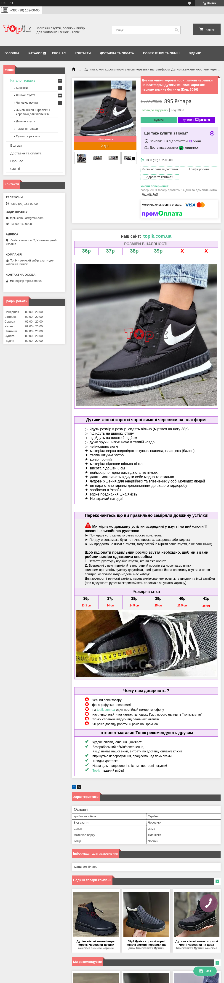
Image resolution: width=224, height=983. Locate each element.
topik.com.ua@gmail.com (26, 218)
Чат (205, 971)
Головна (12, 53)
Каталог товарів (22, 80)
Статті (15, 169)
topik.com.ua (106, 709)
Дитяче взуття (25, 121)
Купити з (196, 120)
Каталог (35, 53)
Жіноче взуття (25, 95)
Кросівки (22, 87)
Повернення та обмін (161, 53)
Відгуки (195, 53)
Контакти (83, 53)
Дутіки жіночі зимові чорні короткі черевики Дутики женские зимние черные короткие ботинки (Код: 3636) (96, 945)
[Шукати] (177, 30)
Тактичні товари (27, 128)
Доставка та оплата (117, 53)
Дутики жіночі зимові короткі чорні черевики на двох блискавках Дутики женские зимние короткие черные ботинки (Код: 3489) (196, 945)
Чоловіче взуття (27, 102)
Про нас (59, 53)
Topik (96, 770)
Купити (159, 120)
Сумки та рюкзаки (28, 136)
